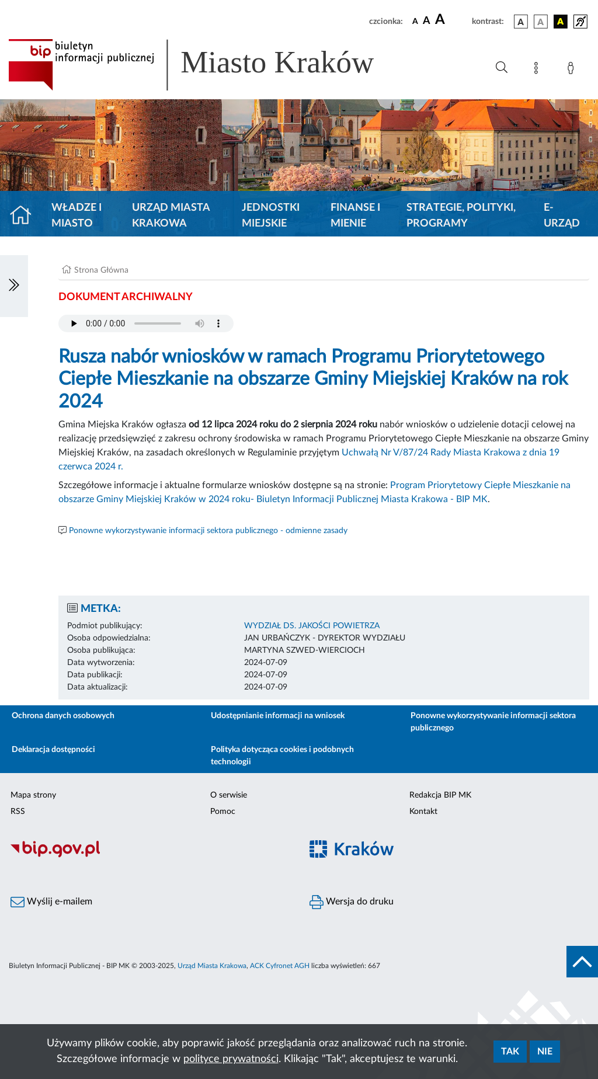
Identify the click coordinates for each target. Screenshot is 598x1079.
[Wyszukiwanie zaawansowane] (501, 68)
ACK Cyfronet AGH (280, 965)
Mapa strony (33, 795)
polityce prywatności (231, 1059)
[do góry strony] (582, 961)
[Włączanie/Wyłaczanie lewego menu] (14, 286)
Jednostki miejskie (271, 216)
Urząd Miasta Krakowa (171, 216)
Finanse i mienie (355, 216)
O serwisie (228, 795)
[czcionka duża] (452, 19)
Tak (510, 1051)
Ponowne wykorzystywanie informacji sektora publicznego (493, 722)
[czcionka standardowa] (415, 21)
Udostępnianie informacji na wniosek (278, 716)
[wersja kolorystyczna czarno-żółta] (560, 21)
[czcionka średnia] (427, 21)
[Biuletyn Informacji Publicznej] (149, 855)
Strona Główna (101, 270)
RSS (18, 811)
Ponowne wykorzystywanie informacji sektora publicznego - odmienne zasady (208, 531)
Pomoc (222, 811)
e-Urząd (562, 216)
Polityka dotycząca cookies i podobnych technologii (282, 756)
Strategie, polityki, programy (461, 216)
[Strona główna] (25, 216)
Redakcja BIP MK (440, 795)
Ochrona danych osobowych (63, 716)
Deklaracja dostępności (53, 750)
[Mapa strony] (538, 70)
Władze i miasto (76, 216)
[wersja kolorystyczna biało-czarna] (541, 21)
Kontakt (423, 811)
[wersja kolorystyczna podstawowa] (521, 21)
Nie (544, 1051)
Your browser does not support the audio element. (146, 323)
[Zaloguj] (573, 70)
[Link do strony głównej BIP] (208, 65)
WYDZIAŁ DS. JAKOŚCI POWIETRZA (312, 626)
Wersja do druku (352, 902)
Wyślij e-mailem (51, 902)
